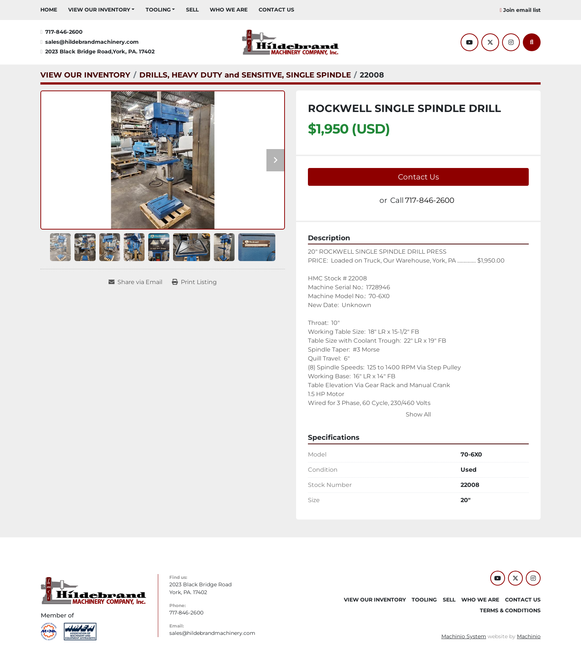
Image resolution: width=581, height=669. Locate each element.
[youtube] (469, 42)
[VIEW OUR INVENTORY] (85, 74)
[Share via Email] (135, 282)
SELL (192, 9)
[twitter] (490, 42)
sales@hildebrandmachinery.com (92, 42)
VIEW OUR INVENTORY (99, 9)
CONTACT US (276, 9)
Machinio (529, 636)
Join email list (522, 10)
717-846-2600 (64, 32)
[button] (101, 10)
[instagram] (511, 42)
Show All (418, 414)
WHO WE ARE (229, 9)
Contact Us (418, 176)
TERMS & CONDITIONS (510, 610)
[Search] (532, 42)
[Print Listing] (194, 282)
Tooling (158, 9)
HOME (48, 9)
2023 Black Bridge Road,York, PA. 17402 (100, 51)
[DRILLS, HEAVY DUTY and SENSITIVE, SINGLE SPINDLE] (245, 74)
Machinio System (463, 636)
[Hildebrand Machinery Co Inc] (93, 590)
